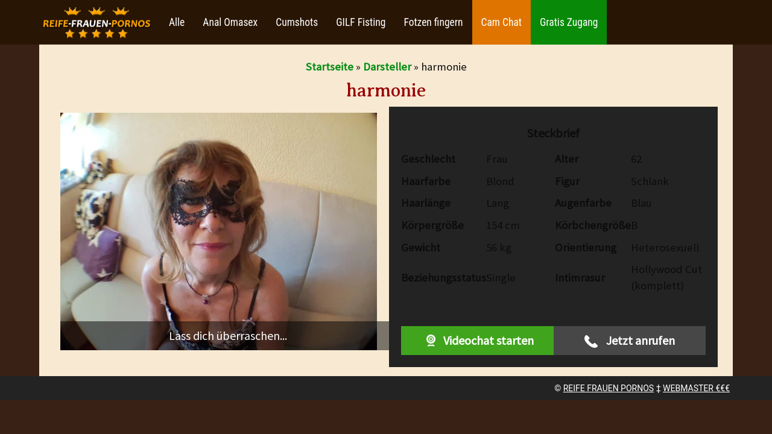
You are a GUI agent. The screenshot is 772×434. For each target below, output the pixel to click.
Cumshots (297, 22)
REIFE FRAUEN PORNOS (608, 388)
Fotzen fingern (433, 22)
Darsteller (387, 67)
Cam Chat (501, 22)
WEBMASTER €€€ (696, 388)
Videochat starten (477, 340)
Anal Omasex (230, 22)
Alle (177, 22)
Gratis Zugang (569, 22)
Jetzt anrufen (629, 340)
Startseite (329, 67)
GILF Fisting (360, 22)
